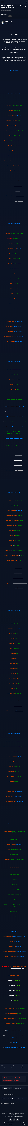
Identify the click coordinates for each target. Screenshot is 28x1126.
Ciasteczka (14, 1115)
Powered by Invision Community (22, 1123)
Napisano (10, 23)
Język (4, 1113)
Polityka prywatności (14, 1113)
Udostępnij (7, 1088)
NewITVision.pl (19, 1116)
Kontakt (22, 1113)
